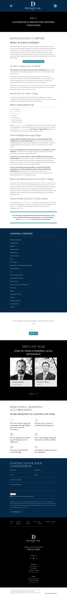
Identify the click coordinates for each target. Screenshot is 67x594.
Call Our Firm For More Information (33, 61)
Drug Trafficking (16, 111)
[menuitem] (33, 239)
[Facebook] (30, 558)
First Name (13, 470)
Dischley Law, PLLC (22, 129)
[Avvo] (33, 558)
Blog (35, 522)
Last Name (37, 470)
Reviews (48, 522)
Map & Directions (33, 572)
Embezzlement (16, 113)
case (15, 206)
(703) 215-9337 (33, 550)
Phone (12, 474)
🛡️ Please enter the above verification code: (21, 496)
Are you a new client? (15, 479)
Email (35, 474)
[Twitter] (36, 558)
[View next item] (39, 329)
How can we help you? (16, 484)
